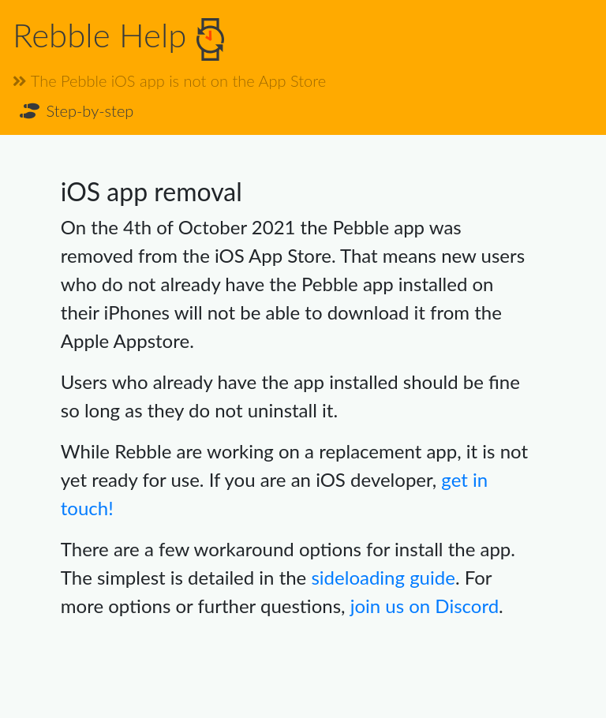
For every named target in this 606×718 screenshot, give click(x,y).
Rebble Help (119, 38)
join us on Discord (424, 605)
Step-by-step (75, 110)
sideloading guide (382, 577)
